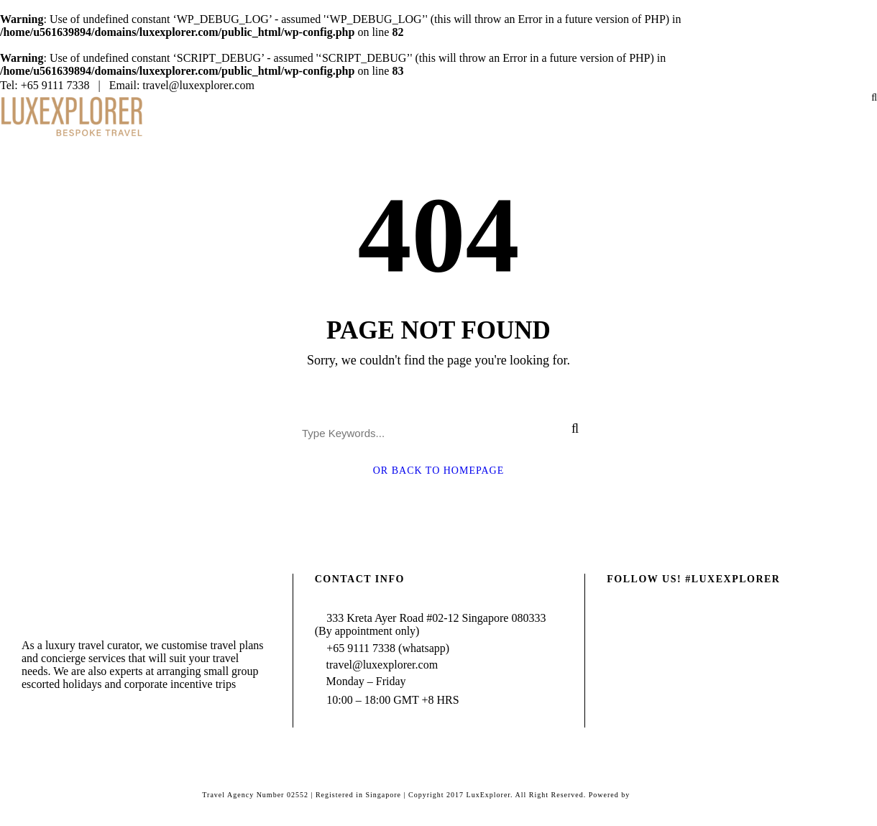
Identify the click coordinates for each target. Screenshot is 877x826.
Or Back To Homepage (439, 470)
